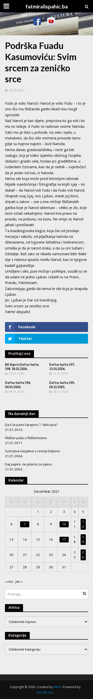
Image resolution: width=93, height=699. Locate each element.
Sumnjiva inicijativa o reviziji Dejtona (32, 451)
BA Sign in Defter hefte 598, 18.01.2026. (22, 367)
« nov (9, 581)
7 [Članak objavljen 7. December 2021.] (25, 524)
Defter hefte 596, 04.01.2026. (18, 385)
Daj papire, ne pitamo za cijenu (28, 464)
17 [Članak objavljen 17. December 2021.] (64, 539)
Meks (57, 687)
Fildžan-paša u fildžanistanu (26, 438)
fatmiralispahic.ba (47, 6)
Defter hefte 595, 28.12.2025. (62, 385)
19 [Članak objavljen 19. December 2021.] (83, 539)
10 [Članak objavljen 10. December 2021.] (64, 524)
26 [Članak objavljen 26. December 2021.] (83, 554)
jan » (19, 581)
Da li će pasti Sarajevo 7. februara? (31, 424)
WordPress (45, 692)
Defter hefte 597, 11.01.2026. (62, 367)
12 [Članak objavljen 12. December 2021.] (83, 524)
